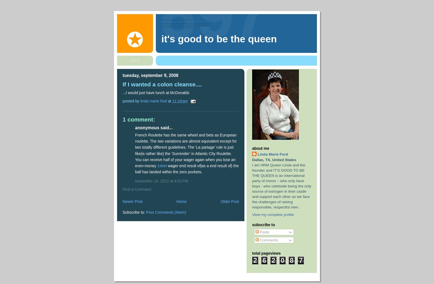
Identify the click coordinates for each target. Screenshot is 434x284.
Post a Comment (137, 189)
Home (182, 201)
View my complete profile (273, 215)
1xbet (162, 166)
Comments (266, 240)
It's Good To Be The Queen (219, 38)
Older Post (230, 201)
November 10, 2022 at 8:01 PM (161, 181)
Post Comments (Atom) (166, 212)
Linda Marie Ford (273, 154)
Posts (262, 232)
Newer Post (133, 201)
